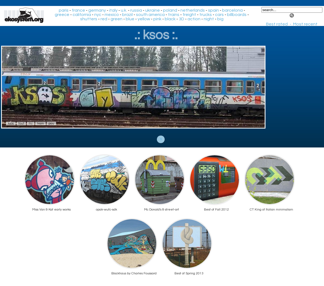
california (82, 14)
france (78, 10)
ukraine (152, 10)
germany (97, 10)
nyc (97, 14)
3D (181, 19)
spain (213, 10)
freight (189, 14)
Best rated (277, 24)
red (104, 19)
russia (136, 10)
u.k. (124, 10)
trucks (205, 14)
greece (62, 14)
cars (219, 14)
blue (130, 19)
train (40, 123)
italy (113, 10)
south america (150, 14)
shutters (88, 19)
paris (64, 10)
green (116, 19)
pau (51, 123)
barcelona (232, 10)
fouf (21, 123)
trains (173, 14)
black (170, 19)
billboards (237, 14)
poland (170, 10)
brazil (127, 14)
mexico (112, 14)
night (209, 19)
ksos (11, 123)
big (220, 19)
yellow (144, 19)
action (193, 19)
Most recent (305, 24)
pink (157, 19)
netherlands (192, 10)
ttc (31, 123)
